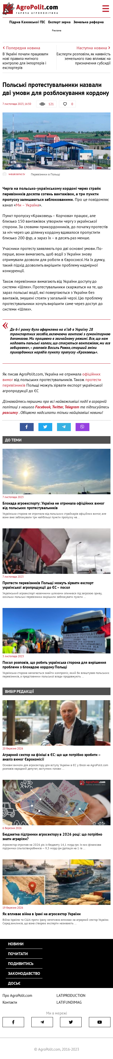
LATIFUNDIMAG (69, 1002)
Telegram (72, 406)
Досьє (14, 983)
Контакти (10, 1002)
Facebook (42, 406)
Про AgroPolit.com (17, 995)
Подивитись (20, 963)
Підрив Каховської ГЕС (27, 22)
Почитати (18, 953)
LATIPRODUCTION (70, 995)
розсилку (11, 412)
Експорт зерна (59, 22)
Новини (16, 943)
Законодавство (24, 973)
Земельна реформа (89, 22)
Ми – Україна (27, 204)
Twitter (57, 406)
